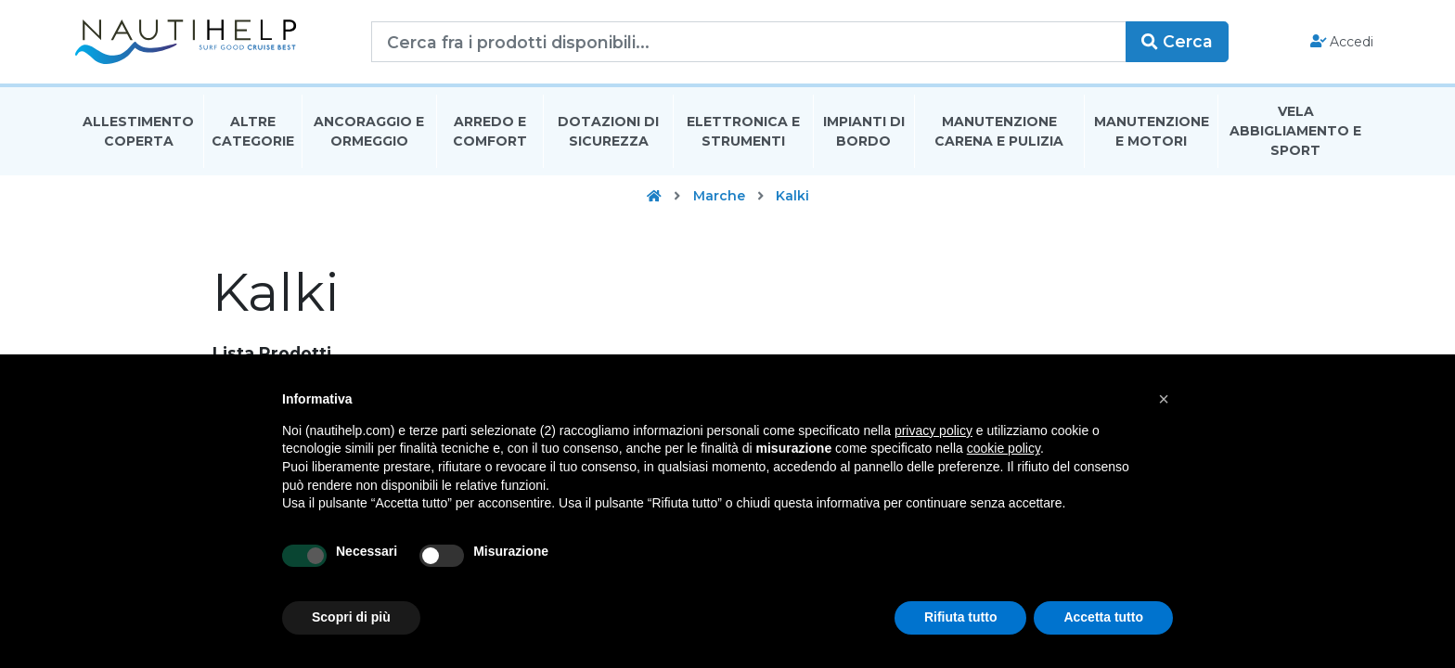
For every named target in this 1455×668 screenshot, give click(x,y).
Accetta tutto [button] (1103, 617)
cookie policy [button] (1003, 448)
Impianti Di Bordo (864, 133)
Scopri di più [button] (351, 617)
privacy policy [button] (933, 430)
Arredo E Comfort (490, 133)
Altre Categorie (253, 133)
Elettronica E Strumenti (743, 133)
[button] (1163, 399)
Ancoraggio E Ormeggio (369, 133)
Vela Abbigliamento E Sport (1295, 133)
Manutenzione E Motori (1151, 133)
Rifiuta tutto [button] (961, 617)
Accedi (1342, 42)
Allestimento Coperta (138, 133)
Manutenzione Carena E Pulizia (998, 133)
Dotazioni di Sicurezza (608, 133)
